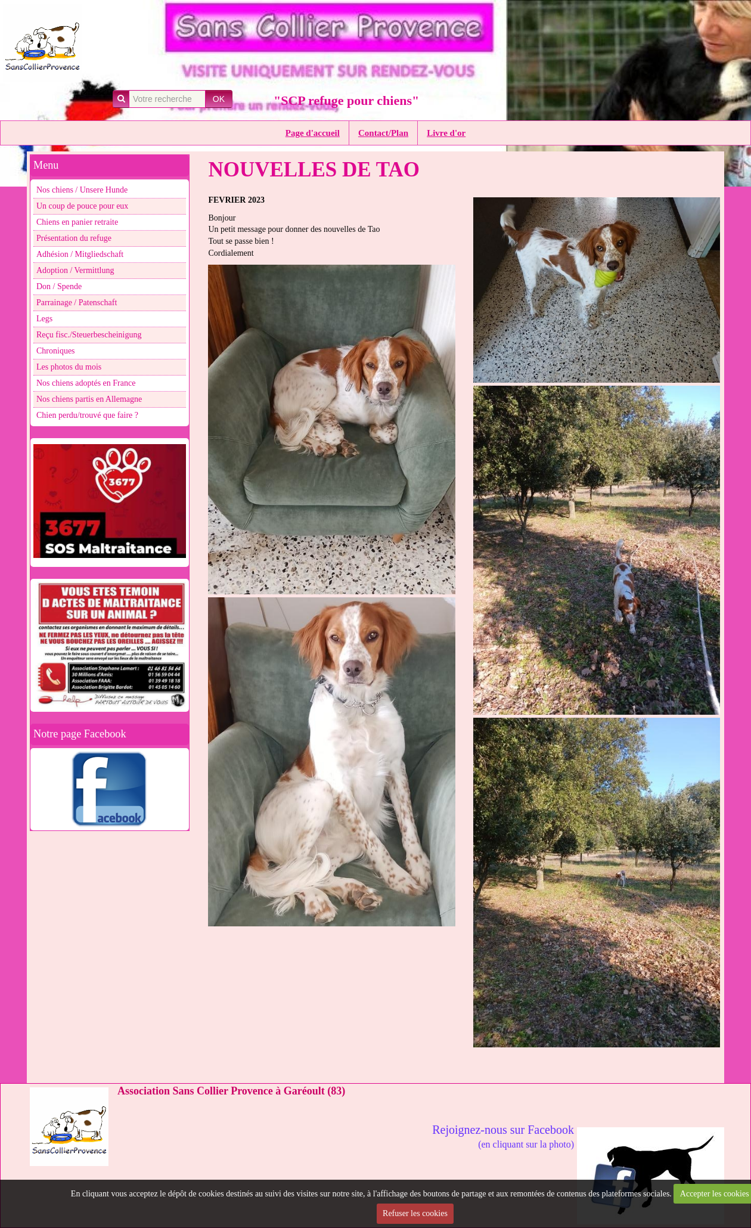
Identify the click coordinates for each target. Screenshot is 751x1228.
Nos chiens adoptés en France (85, 383)
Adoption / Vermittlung (75, 270)
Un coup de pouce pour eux (82, 205)
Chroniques (55, 350)
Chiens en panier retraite (77, 222)
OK (219, 99)
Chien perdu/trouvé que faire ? (87, 415)
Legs (44, 318)
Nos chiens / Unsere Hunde (82, 189)
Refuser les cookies (415, 1213)
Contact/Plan (383, 133)
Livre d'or (446, 133)
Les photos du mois (68, 366)
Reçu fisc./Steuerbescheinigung (89, 334)
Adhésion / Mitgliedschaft (79, 254)
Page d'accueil (312, 133)
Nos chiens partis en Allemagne (89, 399)
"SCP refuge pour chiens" (346, 100)
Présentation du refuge (73, 238)
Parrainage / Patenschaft (76, 302)
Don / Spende (59, 286)
